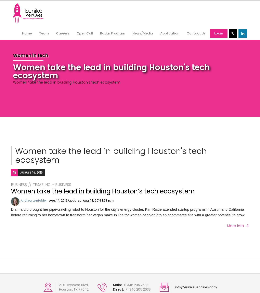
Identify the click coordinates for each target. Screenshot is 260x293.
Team (44, 33)
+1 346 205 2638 (135, 285)
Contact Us (196, 33)
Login (218, 33)
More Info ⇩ (238, 225)
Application (169, 33)
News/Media (142, 33)
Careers (62, 33)
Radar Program (112, 33)
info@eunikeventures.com (196, 287)
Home (27, 33)
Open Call (85, 33)
